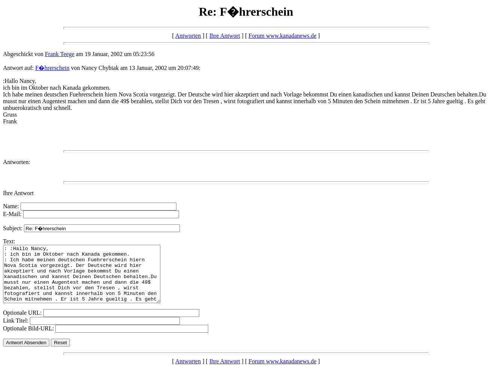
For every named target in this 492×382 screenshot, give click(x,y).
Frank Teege (59, 54)
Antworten (188, 36)
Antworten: (16, 162)
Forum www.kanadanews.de (283, 36)
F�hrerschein (52, 68)
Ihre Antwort (224, 36)
